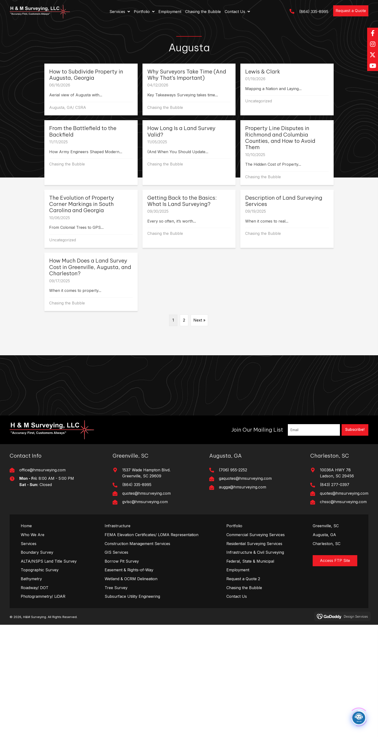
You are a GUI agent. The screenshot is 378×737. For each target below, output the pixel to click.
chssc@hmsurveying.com (343, 501)
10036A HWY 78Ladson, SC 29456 (337, 473)
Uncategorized (258, 101)
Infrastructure (117, 525)
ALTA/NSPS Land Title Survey (49, 561)
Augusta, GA (324, 534)
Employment (237, 569)
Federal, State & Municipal (250, 561)
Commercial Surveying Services (255, 534)
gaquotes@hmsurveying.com (245, 478)
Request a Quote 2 (243, 578)
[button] (350, 10)
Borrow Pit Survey (122, 561)
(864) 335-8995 (313, 11)
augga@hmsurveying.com (242, 487)
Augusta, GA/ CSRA (67, 107)
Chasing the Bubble (165, 107)
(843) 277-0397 (334, 484)
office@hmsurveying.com (42, 469)
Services (28, 543)
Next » (199, 320)
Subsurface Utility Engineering (132, 596)
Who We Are (32, 534)
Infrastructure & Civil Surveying (255, 552)
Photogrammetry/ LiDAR (43, 596)
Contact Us (236, 596)
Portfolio (234, 525)
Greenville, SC (326, 525)
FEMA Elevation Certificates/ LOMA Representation (151, 534)
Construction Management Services (137, 543)
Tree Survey (116, 587)
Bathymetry (31, 578)
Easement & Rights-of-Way (129, 569)
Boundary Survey (37, 552)
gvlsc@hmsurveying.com (145, 501)
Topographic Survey (40, 569)
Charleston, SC (326, 543)
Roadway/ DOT (34, 587)
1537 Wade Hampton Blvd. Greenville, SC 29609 (146, 473)
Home (26, 525)
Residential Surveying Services (254, 543)
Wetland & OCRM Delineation (131, 578)
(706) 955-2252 (233, 469)
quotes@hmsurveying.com (146, 493)
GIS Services (116, 552)
